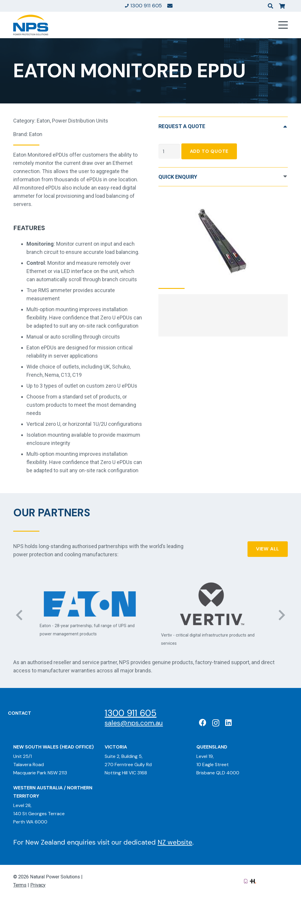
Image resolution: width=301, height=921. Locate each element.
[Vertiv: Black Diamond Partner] (211, 604)
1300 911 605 (130, 713)
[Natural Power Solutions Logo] (30, 25)
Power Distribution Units (80, 121)
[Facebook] (202, 722)
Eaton (43, 121)
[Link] (170, 5)
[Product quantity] (169, 151)
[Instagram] (215, 723)
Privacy (38, 885)
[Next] (281, 615)
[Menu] (283, 25)
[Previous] (20, 615)
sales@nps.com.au (134, 723)
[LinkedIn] (228, 722)
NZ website (175, 842)
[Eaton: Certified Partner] (90, 604)
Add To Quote (209, 151)
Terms (19, 885)
